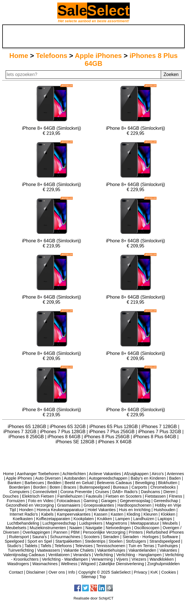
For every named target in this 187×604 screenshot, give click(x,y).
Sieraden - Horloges (140, 536)
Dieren (169, 491)
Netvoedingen (118, 527)
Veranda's (82, 554)
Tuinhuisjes (167, 545)
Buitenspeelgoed (95, 487)
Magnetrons (116, 523)
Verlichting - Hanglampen (139, 554)
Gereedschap (166, 500)
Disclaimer (35, 572)
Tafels (46, 545)
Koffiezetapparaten (53, 518)
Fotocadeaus (68, 500)
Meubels (170, 523)
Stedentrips (95, 541)
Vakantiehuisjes (111, 550)
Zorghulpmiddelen (163, 564)
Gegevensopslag (135, 500)
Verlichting (103, 554)
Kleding (133, 514)
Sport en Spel (39, 541)
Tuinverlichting (21, 550)
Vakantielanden (142, 550)
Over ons (57, 572)
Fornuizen (16, 500)
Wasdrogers (18, 564)
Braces (69, 487)
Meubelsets (16, 527)
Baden (175, 478)
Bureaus (120, 487)
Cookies (168, 572)
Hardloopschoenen (134, 505)
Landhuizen (143, 518)
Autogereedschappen (108, 478)
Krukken (104, 518)
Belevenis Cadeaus (114, 482)
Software (170, 536)
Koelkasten (23, 518)
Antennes (175, 473)
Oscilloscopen (146, 527)
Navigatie (93, 527)
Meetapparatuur (144, 523)
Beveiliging (145, 482)
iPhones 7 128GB (160, 426)
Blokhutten (167, 482)
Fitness (175, 496)
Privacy (140, 572)
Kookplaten (84, 518)
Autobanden (75, 478)
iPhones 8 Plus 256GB (107, 436)
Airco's (158, 473)
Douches (11, 496)
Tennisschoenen (110, 545)
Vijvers (122, 559)
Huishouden (164, 509)
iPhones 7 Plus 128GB (63, 431)
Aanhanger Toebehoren (38, 473)
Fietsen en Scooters (123, 496)
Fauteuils (94, 496)
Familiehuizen (69, 496)
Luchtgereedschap (59, 523)
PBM (75, 532)
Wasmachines (45, 564)
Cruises (102, 491)
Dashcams (150, 491)
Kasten (117, 514)
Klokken (168, 514)
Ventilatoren (59, 554)
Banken (14, 482)
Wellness (69, 564)
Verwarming (102, 559)
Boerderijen (19, 487)
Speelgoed (14, 541)
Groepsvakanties (99, 505)
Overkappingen (36, 532)
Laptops (165, 518)
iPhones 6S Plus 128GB (114, 426)
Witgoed (88, 564)
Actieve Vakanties (105, 473)
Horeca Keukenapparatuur (60, 509)
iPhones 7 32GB (20, 431)
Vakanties (168, 550)
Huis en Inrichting (134, 509)
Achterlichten (74, 473)
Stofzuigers (136, 541)
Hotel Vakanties (102, 509)
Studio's (14, 545)
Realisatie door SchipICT (94, 598)
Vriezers (138, 559)
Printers (136, 532)
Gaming (90, 500)
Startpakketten (68, 541)
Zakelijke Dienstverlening (121, 564)
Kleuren (151, 514)
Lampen (122, 518)
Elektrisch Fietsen (38, 496)
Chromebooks (163, 487)
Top (102, 576)
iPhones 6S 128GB (27, 426)
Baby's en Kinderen (148, 478)
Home (18, 55)
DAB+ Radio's (125, 491)
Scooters (91, 536)
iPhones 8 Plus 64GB (155, 436)
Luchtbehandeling (23, 523)
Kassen (100, 514)
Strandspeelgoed (164, 541)
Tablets (31, 545)
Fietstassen (155, 496)
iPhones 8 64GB (65, 436)
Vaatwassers (48, 550)
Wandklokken (161, 559)
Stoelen (115, 541)
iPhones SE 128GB (76, 441)
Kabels (47, 514)
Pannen (60, 532)
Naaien (75, 527)
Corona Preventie (76, 491)
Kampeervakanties (74, 514)
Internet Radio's (24, 514)
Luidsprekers (90, 523)
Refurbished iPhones (165, 532)
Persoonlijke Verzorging (104, 532)
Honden (26, 509)
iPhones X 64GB (114, 441)
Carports (139, 487)
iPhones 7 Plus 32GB (160, 431)
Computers (19, 491)
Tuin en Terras (141, 545)
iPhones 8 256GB (26, 436)
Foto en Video (40, 500)
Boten (55, 487)
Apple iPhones (98, 55)
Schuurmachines (65, 536)
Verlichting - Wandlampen (65, 559)
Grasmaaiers (68, 505)
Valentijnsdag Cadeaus (24, 554)
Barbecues (34, 482)
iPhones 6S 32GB (68, 426)
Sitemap (88, 576)
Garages (108, 500)
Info (71, 572)
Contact (16, 572)
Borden (39, 487)
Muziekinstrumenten (48, 527)
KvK (154, 572)
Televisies (84, 545)
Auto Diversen (48, 478)
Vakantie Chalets (78, 550)
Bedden (54, 482)
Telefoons (51, 55)
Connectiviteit (45, 491)
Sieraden (111, 536)
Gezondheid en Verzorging (30, 505)
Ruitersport (19, 536)
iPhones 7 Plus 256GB (112, 431)
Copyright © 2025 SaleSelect (104, 572)
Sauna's (39, 536)
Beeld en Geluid (79, 482)
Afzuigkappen (136, 473)
